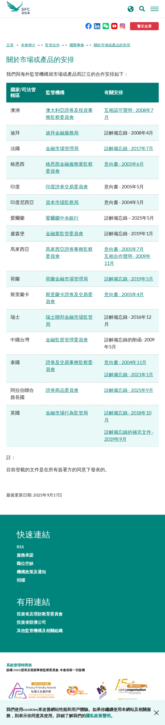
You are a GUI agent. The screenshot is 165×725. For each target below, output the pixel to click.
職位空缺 (25, 563)
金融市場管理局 (62, 148)
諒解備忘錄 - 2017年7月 (128, 148)
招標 (21, 580)
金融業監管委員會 (64, 233)
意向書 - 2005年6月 (124, 164)
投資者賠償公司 (31, 622)
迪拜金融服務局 (62, 133)
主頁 (10, 45)
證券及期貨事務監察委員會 (18, 7)
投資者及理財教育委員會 (40, 614)
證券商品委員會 (62, 390)
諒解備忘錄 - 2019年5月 (128, 279)
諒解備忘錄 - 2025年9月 (128, 390)
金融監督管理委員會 (67, 339)
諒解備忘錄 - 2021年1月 (128, 374)
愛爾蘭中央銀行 (62, 218)
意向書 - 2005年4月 (124, 294)
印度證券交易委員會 (67, 186)
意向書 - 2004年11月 (125, 362)
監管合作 (52, 45)
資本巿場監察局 (62, 202)
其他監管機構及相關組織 (40, 630)
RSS (20, 547)
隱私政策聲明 (98, 715)
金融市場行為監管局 (67, 413)
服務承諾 (25, 555)
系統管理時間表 (19, 665)
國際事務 (76, 45)
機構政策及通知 (31, 572)
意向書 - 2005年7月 (124, 249)
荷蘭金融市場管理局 (67, 279)
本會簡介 (28, 45)
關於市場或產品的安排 (112, 45)
